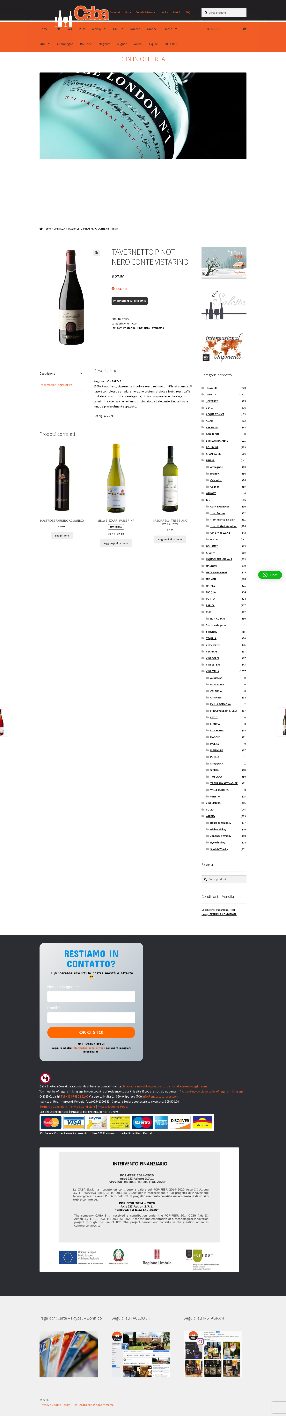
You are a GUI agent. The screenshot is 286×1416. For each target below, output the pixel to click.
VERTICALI (212, 651)
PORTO (210, 598)
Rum (82, 29)
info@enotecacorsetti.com (160, 1096)
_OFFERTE (212, 401)
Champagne (65, 44)
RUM (208, 612)
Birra (128, 12)
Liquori (153, 44)
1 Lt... (209, 407)
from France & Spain (222, 519)
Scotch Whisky (219, 849)
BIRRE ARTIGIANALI (217, 440)
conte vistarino (126, 328)
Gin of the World (220, 533)
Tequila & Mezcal (145, 12)
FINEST (210, 460)
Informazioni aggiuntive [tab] (56, 385)
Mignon (122, 44)
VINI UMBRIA (213, 803)
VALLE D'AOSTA (219, 790)
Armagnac (216, 467)
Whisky (96, 29)
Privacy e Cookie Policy (55, 1405)
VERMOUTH (213, 645)
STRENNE (211, 631)
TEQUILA (211, 638)
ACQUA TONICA (215, 414)
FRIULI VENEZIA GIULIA (223, 710)
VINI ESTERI (213, 664)
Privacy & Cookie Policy (113, 1106)
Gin (115, 29)
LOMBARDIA (217, 730)
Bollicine (86, 44)
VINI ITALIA (59, 228)
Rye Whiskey (217, 842)
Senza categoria (216, 625)
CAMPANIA (216, 697)
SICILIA (214, 770)
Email (53, 1008)
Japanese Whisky (220, 836)
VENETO (215, 796)
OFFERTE (171, 44)
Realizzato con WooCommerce (93, 1405)
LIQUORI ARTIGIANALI (219, 559)
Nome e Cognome (63, 987)
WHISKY (210, 816)
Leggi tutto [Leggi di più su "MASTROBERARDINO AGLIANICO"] (62, 535)
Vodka (164, 12)
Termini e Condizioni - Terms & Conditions (68, 1106)
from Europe (217, 513)
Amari (138, 44)
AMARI (209, 421)
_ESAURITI (212, 388)
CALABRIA (216, 691)
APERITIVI (212, 427)
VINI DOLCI (212, 658)
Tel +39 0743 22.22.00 (74, 1096)
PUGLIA (214, 757)
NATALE (210, 585)
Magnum (104, 44)
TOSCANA (216, 776)
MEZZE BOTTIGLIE (216, 572)
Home (44, 29)
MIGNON (211, 579)
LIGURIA (215, 724)
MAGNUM (211, 565)
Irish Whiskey (218, 829)
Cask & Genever (219, 506)
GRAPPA (210, 552)
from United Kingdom (223, 526)
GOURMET (212, 546)
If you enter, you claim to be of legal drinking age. (211, 1091)
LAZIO (213, 717)
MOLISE (214, 743)
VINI (42, 44)
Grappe (152, 29)
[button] (96, 253)
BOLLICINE (212, 447)
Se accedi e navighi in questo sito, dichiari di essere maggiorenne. (165, 1086)
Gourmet (115, 12)
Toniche (134, 29)
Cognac (214, 486)
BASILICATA (217, 684)
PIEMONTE (216, 750)
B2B (57, 29)
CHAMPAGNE (213, 453)
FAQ (188, 12)
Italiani (214, 539)
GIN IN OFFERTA (143, 58)
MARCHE (215, 737)
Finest (168, 29)
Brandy (214, 473)
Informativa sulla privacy (89, 1047)
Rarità (176, 12)
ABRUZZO (216, 678)
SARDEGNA (216, 763)
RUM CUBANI (217, 618)
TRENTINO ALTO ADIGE (224, 783)
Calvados (216, 480)
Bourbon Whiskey (220, 823)
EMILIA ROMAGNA (220, 704)
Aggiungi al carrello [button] (116, 543)
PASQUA (211, 592)
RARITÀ (210, 605)
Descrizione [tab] (47, 373)
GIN (208, 500)
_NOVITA (211, 394)
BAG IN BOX (213, 434)
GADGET (211, 493)
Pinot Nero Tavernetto (150, 328)
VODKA (210, 809)
